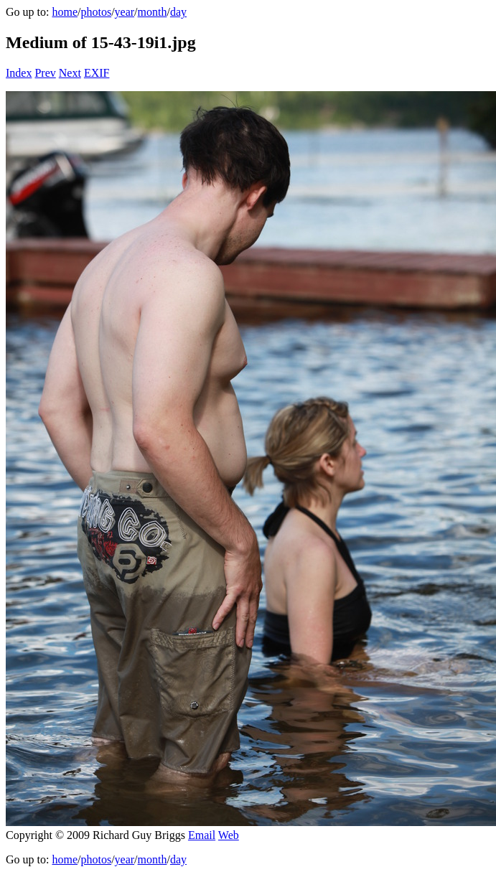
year (125, 12)
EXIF (97, 73)
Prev (44, 73)
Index (19, 73)
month (152, 12)
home (65, 12)
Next (70, 73)
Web (228, 835)
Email (201, 835)
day (178, 12)
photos (95, 12)
